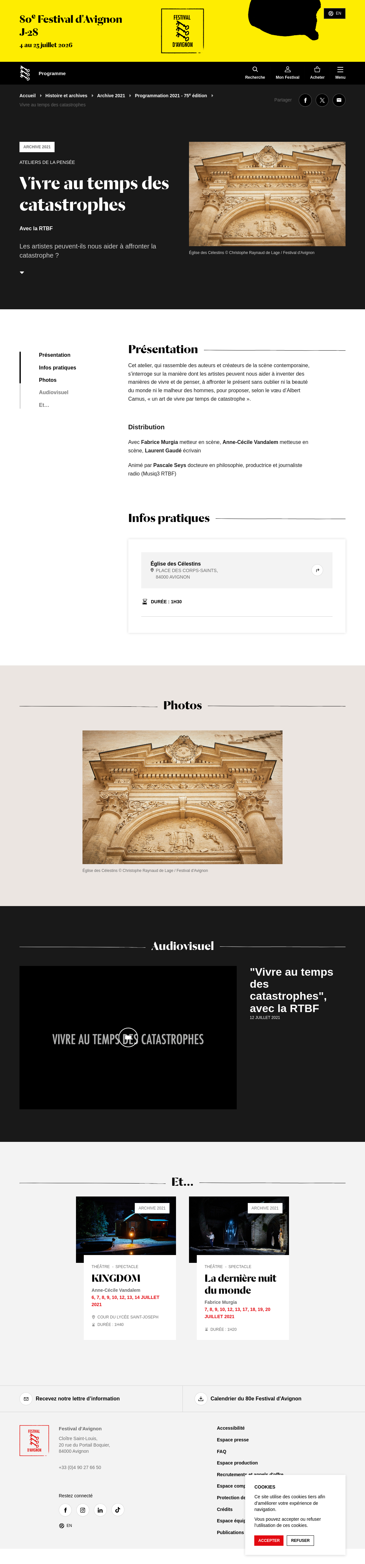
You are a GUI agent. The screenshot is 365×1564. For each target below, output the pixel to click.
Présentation (54, 355)
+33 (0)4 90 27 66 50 (80, 1467)
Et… (44, 405)
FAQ (221, 1451)
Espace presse (233, 1439)
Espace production (237, 1462)
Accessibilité (231, 1428)
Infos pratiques (57, 367)
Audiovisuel (54, 392)
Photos (48, 380)
